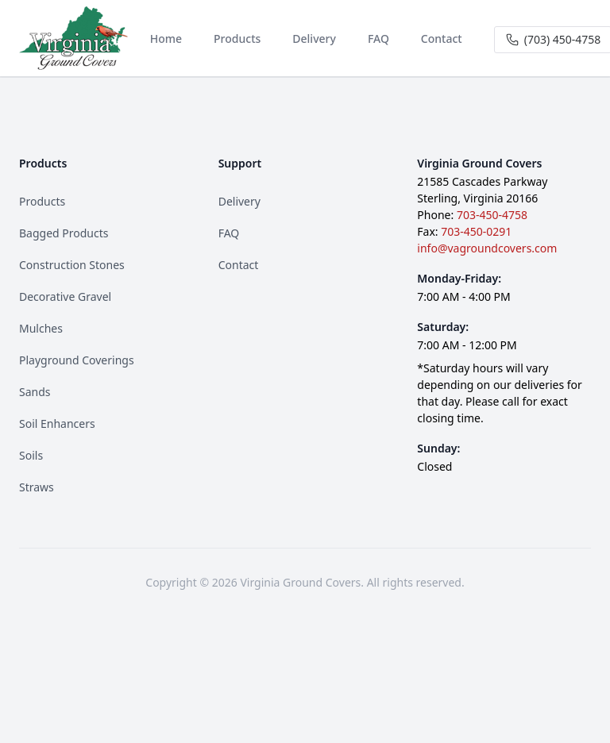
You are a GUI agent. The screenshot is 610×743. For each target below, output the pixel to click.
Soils (31, 455)
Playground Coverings (76, 360)
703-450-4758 (492, 214)
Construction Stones (72, 264)
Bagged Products (64, 233)
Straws (36, 487)
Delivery (239, 201)
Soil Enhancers (57, 423)
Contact (238, 264)
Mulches (41, 328)
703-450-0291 (476, 231)
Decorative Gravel (65, 296)
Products (42, 201)
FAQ (229, 233)
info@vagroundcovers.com (487, 248)
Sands (35, 391)
